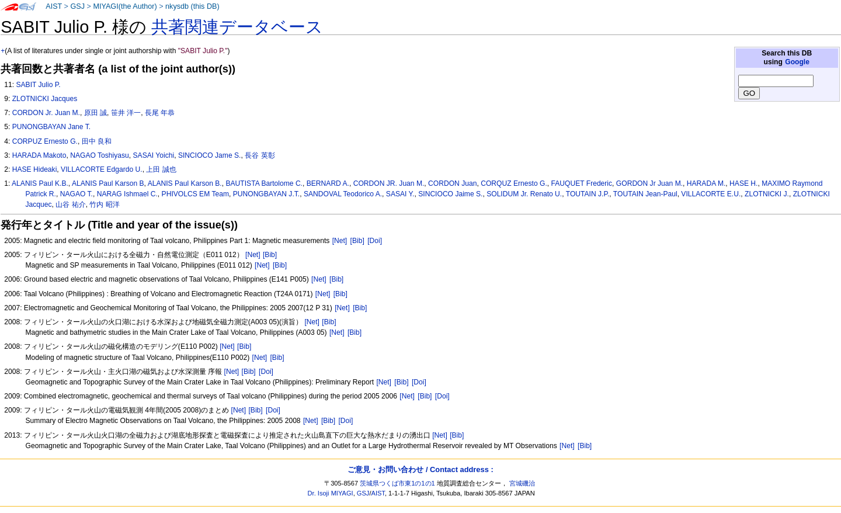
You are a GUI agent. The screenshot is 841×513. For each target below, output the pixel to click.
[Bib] (357, 241)
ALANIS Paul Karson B (108, 183)
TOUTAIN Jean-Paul (645, 194)
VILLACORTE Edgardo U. (102, 169)
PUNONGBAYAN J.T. (266, 194)
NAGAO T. (76, 194)
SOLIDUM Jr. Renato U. (524, 194)
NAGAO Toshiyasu (99, 155)
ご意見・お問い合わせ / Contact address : (420, 469)
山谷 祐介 (70, 204)
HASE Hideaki (34, 169)
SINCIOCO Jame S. (209, 155)
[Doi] (374, 241)
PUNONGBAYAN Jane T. (51, 127)
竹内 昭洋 (104, 204)
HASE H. (743, 183)
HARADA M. (706, 183)
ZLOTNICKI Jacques (45, 99)
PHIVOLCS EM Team (195, 194)
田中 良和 (97, 141)
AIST (54, 6)
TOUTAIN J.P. (588, 194)
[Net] (339, 241)
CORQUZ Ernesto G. (514, 183)
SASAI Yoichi (154, 155)
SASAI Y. (400, 194)
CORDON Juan (452, 183)
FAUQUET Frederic (581, 183)
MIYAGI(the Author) (125, 6)
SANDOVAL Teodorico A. (343, 194)
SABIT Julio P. (38, 85)
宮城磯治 (522, 483)
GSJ (77, 6)
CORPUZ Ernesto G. (45, 141)
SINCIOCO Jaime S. (450, 194)
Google (797, 62)
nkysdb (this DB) (192, 6)
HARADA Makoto (39, 155)
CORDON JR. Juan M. (389, 183)
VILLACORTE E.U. (711, 194)
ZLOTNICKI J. (767, 194)
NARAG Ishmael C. (127, 194)
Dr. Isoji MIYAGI (330, 493)
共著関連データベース (237, 27)
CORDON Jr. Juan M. (46, 113)
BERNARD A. (328, 183)
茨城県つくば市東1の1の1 (397, 483)
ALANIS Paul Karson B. (185, 183)
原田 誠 (95, 113)
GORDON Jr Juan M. (649, 183)
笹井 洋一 (126, 113)
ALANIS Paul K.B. (40, 183)
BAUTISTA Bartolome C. (264, 183)
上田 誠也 (161, 169)
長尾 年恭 (160, 113)
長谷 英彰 (259, 155)
